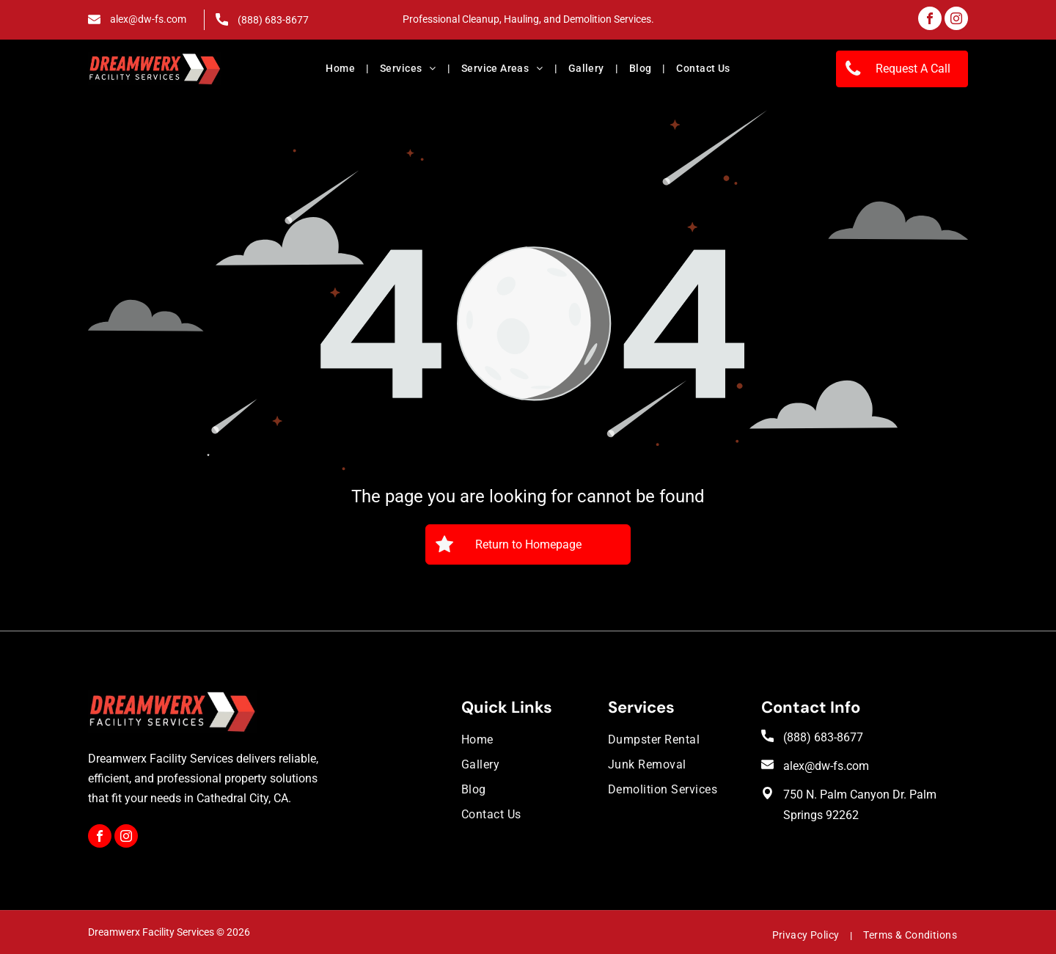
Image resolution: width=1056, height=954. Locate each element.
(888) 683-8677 (273, 20)
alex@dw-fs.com (148, 19)
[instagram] (956, 20)
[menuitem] (342, 69)
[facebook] (930, 20)
